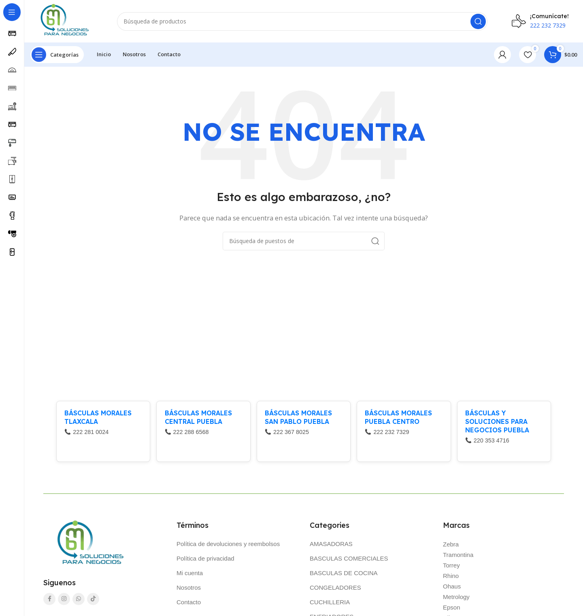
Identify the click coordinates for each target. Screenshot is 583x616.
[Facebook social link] (49, 601)
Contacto (189, 604)
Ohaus (452, 588)
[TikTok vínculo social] (93, 601)
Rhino (451, 577)
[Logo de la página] (63, 21)
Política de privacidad (205, 560)
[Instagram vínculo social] (64, 601)
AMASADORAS (331, 545)
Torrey (451, 567)
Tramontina (458, 556)
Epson (451, 609)
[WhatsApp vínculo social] (78, 601)
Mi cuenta (190, 575)
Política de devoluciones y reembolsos (228, 545)
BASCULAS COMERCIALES (349, 560)
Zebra (451, 546)
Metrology (456, 598)
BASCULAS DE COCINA (344, 575)
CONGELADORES (335, 589)
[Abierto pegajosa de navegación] (57, 57)
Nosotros (189, 589)
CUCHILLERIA (330, 604)
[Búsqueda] (303, 22)
